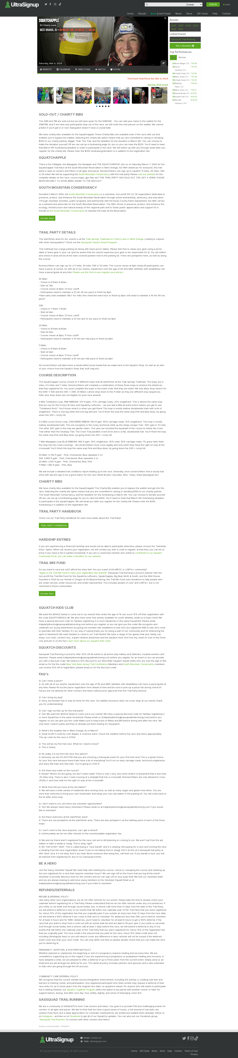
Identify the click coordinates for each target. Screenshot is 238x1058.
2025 (180, 25)
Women (182, 57)
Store (189, 13)
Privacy (194, 1054)
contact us (96, 1037)
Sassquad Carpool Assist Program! (99, 242)
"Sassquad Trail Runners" (52, 1019)
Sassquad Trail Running (183, 39)
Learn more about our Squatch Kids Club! (88, 641)
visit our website (146, 174)
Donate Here (47, 218)
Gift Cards (202, 13)
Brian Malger (180, 63)
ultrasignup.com (98, 1041)
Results (142, 13)
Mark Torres (179, 77)
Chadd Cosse (180, 73)
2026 (173, 25)
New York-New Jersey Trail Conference (87, 664)
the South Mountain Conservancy (67, 210)
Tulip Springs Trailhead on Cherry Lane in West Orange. (115, 239)
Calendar (63, 69)
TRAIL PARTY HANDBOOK (54, 525)
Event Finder (161, 13)
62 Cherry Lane (48, 25)
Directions (82, 69)
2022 (173, 29)
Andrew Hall (180, 97)
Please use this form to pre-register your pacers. (98, 272)
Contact (226, 13)
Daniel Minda (180, 93)
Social (115, 69)
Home (130, 13)
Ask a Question (185, 46)
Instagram (47, 1016)
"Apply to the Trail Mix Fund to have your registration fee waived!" (73, 572)
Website (46, 69)
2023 (195, 25)
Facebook (75, 1016)
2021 (180, 29)
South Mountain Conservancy (94, 174)
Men (173, 57)
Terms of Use (191, 1051)
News (179, 13)
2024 (188, 25)
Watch (100, 69)
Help (215, 13)
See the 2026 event (158, 84)
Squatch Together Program (81, 989)
